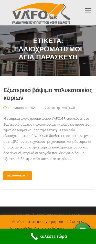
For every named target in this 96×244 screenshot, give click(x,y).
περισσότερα (17, 175)
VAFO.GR (68, 108)
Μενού (88, 10)
